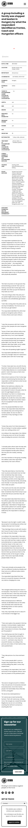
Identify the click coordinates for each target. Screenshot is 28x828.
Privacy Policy (13, 766)
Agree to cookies (14, 822)
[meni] (25, 4)
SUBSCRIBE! (18, 772)
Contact (5, 803)
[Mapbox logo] (5, 57)
